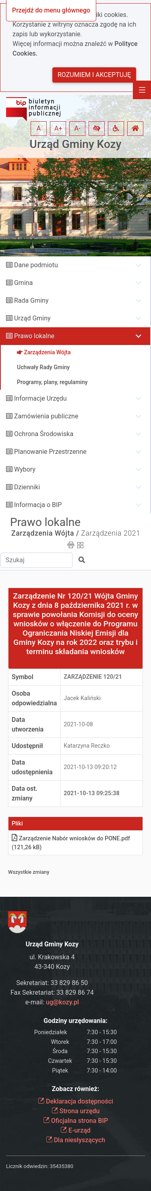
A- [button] (77, 128)
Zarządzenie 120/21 (93, 676)
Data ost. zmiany (24, 793)
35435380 (61, 1166)
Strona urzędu (76, 1111)
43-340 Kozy (52, 967)
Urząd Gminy (32, 318)
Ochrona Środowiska (43, 434)
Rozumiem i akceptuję (94, 75)
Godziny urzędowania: (75, 1021)
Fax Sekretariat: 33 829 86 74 (52, 992)
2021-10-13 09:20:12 (90, 767)
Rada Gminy (31, 300)
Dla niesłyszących (75, 1140)
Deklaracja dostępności (75, 1101)
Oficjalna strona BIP (75, 1120)
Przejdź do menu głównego (51, 10)
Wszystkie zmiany (29, 872)
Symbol (22, 677)
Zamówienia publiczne (46, 416)
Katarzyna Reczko (87, 745)
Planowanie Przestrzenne (50, 451)
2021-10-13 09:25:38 (92, 793)
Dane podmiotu (36, 265)
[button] (97, 128)
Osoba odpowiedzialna (34, 698)
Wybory (24, 469)
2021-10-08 (78, 724)
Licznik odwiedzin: (27, 1166)
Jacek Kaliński (82, 698)
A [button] (39, 128)
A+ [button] (58, 128)
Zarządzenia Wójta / (45, 533)
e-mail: (52, 1002)
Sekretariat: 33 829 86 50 (52, 983)
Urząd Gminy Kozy (76, 144)
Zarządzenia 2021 (110, 533)
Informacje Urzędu (40, 398)
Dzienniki (27, 487)
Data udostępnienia (32, 767)
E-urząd (75, 1130)
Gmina (23, 283)
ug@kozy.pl (62, 1002)
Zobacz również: (75, 1089)
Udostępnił (27, 746)
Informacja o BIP (38, 505)
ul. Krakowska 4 (51, 957)
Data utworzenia (27, 724)
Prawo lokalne (34, 336)
